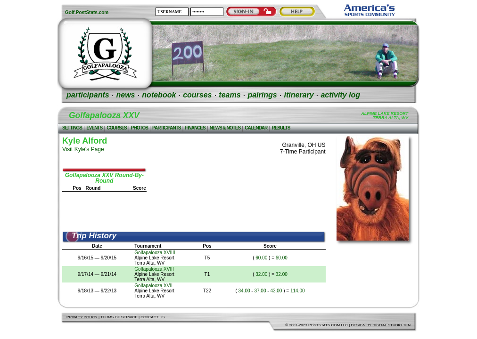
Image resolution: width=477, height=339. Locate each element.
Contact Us (152, 317)
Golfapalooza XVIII (153, 269)
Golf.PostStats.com (86, 12)
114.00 (297, 290)
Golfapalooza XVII (153, 285)
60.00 (261, 257)
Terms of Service (119, 317)
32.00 (261, 274)
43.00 (276, 290)
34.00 (244, 290)
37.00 (260, 290)
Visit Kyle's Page (83, 149)
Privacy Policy (82, 317)
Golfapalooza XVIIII (154, 252)
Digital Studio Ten (391, 325)
